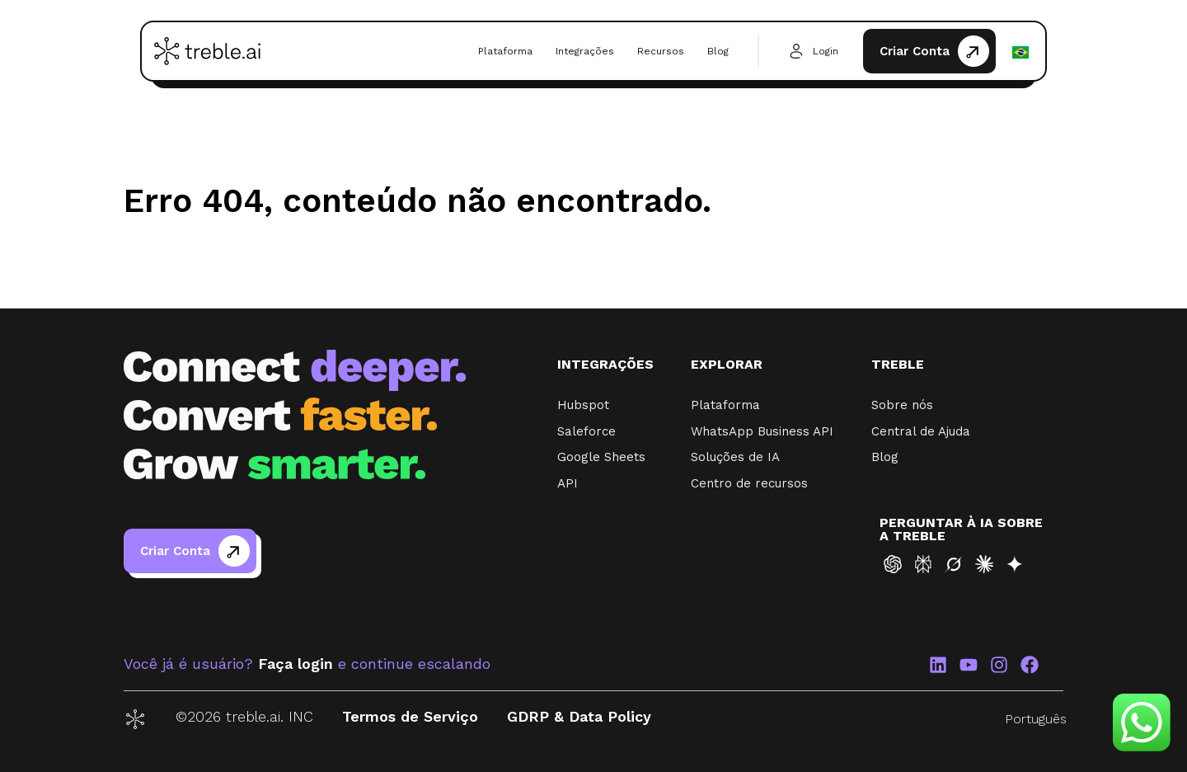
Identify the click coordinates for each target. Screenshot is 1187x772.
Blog (718, 51)
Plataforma (505, 51)
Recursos (660, 51)
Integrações (585, 51)
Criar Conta (915, 51)
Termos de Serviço (410, 716)
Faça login (295, 663)
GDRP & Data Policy (579, 716)
